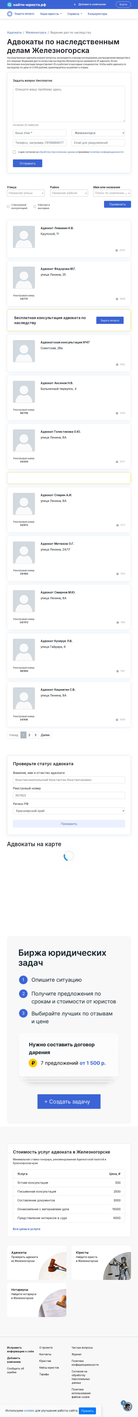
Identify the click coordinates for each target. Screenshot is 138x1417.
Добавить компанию (90, 4)
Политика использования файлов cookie (81, 1393)
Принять (87, 1411)
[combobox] (26, 193)
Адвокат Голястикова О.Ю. (61, 431)
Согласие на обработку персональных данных (81, 1377)
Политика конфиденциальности (85, 1362)
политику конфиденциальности (106, 152)
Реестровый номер (27, 788)
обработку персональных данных (57, 152)
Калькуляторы (97, 13)
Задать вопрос (20, 14)
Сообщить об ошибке (15, 1370)
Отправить (28, 163)
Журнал (76, 1354)
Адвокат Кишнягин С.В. (58, 689)
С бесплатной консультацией (17, 207)
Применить (117, 204)
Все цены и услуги (26, 1229)
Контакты (45, 1354)
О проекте (46, 1347)
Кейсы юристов (49, 1367)
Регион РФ (20, 804)
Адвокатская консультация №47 (65, 342)
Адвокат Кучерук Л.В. (56, 641)
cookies (29, 1410)
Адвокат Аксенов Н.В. (57, 383)
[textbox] (26, 193)
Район (54, 187)
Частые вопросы (82, 1347)
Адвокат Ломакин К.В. (57, 228)
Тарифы (44, 1374)
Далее (45, 735)
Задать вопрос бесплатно (32, 80)
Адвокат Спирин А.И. (56, 495)
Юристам (45, 1360)
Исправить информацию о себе (20, 1349)
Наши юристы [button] (49, 13)
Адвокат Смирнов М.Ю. (58, 592)
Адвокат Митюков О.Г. (57, 543)
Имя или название (106, 187)
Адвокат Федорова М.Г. (58, 269)
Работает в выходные (42, 207)
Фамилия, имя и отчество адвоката (39, 773)
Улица (11, 187)
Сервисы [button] (73, 13)
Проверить (69, 824)
